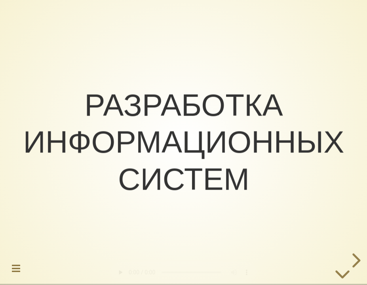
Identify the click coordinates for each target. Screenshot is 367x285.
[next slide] (355, 260)
